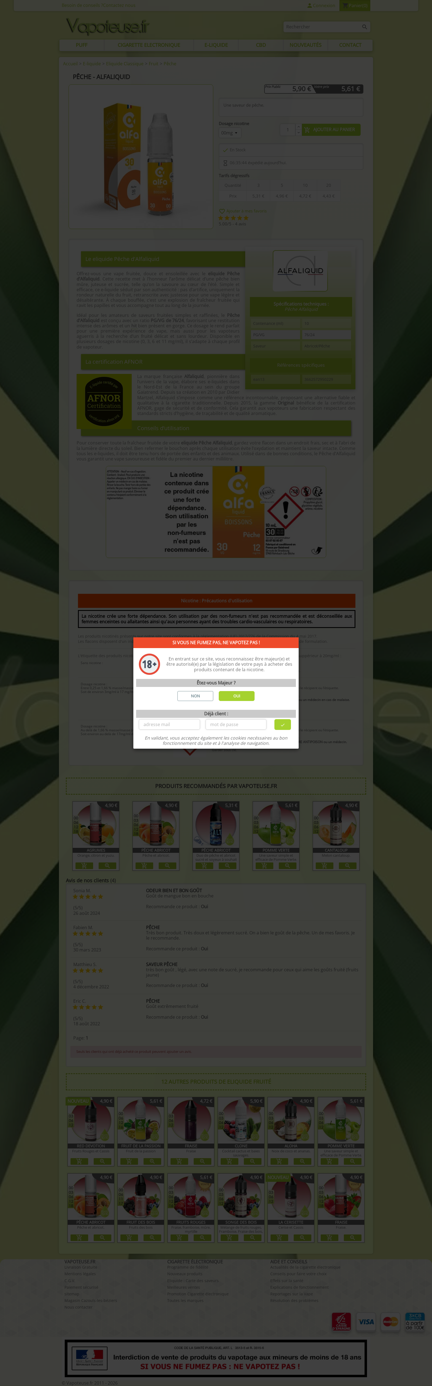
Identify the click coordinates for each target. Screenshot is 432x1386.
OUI (236, 696)
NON (195, 696)
